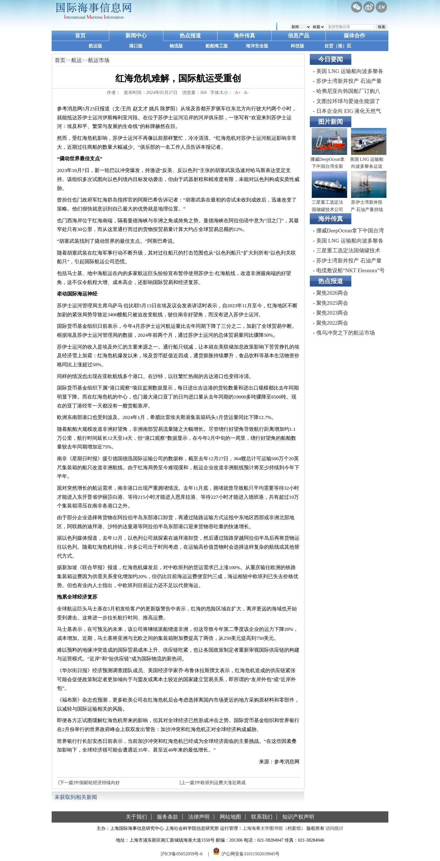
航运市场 (98, 60)
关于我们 (136, 817)
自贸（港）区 (337, 45)
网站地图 (230, 817)
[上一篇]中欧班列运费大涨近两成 (213, 782)
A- (246, 92)
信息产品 (298, 35)
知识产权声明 (298, 817)
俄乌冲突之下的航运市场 (345, 333)
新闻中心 (136, 35)
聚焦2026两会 (332, 293)
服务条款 (167, 817)
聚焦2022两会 (332, 323)
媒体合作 (354, 35)
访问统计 (334, 828)
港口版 (136, 45)
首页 (80, 35)
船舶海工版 (216, 45)
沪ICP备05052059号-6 (182, 853)
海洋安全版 (257, 45)
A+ (238, 92)
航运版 (95, 45)
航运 (76, 60)
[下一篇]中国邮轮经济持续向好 (89, 782)
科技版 (297, 45)
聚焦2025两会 (332, 303)
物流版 (176, 45)
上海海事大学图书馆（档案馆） (273, 828)
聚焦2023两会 (332, 313)
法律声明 (199, 817)
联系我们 (261, 817)
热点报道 (190, 35)
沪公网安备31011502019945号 (250, 853)
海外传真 (244, 35)
